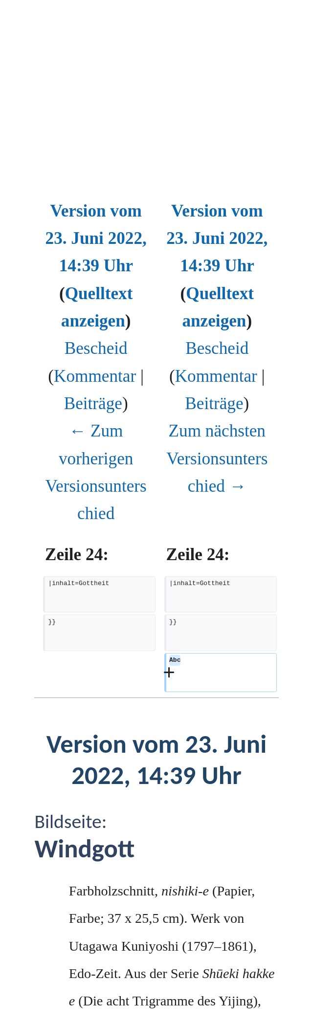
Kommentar (95, 376)
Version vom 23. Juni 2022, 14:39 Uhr (96, 238)
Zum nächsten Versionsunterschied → (217, 458)
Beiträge (93, 403)
